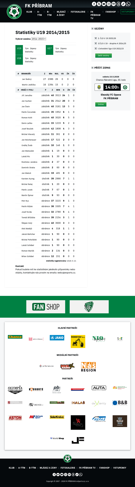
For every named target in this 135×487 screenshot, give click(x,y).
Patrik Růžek (27, 206)
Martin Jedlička (29, 85)
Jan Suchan (27, 101)
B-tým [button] (49, 13)
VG (62, 73)
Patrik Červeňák (29, 112)
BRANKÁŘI (26, 73)
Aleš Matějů (27, 228)
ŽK (68, 73)
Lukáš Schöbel (28, 245)
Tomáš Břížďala (28, 217)
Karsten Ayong (28, 178)
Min (50, 73)
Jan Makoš (26, 173)
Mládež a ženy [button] (61, 13)
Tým (27, 48)
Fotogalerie (78, 11)
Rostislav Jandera (29, 162)
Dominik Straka (28, 167)
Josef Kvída (27, 212)
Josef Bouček (27, 129)
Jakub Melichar (28, 234)
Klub (12, 467)
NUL (57, 73)
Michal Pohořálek (29, 239)
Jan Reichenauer (29, 140)
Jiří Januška (27, 95)
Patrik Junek (27, 190)
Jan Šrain (26, 106)
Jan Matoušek (28, 151)
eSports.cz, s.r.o (83, 481)
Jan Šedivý (27, 79)
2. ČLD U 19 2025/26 (107, 38)
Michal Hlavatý (28, 134)
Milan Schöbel (28, 256)
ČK (73, 73)
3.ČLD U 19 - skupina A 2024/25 (112, 43)
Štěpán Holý (27, 223)
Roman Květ (27, 117)
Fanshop (111, 11)
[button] (103, 55)
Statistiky (29, 51)
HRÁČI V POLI (27, 90)
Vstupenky (119, 467)
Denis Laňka (27, 123)
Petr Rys (25, 201)
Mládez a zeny (48, 467)
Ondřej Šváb (27, 145)
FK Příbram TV (95, 15)
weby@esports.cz (66, 272)
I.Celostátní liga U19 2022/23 (111, 48)
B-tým (32, 467)
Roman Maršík (28, 251)
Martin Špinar (27, 195)
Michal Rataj (27, 184)
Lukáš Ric (26, 156)
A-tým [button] (39, 13)
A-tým (21, 467)
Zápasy (33, 48)
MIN (58, 90)
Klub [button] (29, 11)
